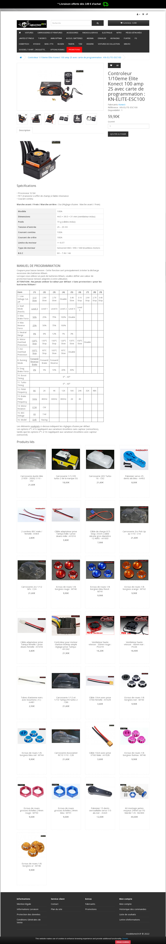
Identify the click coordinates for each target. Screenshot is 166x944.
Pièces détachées (134, 33)
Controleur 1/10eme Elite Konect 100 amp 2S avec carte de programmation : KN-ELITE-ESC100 (74, 57)
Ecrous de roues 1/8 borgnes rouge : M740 (66, 588)
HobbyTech (24, 44)
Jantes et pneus (26, 38)
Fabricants (90, 903)
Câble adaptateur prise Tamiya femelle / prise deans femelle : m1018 (32, 644)
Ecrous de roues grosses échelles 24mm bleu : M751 (66, 810)
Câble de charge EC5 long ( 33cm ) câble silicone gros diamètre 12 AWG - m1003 (100, 535)
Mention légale (24, 903)
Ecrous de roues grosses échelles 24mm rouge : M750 (31, 810)
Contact (54, 903)
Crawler (102, 38)
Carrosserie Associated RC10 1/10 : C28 (66, 754)
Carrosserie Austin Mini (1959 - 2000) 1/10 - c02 (32, 478)
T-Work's (42, 38)
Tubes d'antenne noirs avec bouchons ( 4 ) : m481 (32, 700)
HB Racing (115, 38)
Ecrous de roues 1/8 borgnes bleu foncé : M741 (100, 589)
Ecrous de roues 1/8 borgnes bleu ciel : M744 (32, 754)
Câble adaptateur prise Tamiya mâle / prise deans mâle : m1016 (66, 533)
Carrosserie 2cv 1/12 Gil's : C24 (31, 588)
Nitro (119, 33)
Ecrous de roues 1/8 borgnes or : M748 (32, 864)
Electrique (107, 33)
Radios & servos (90, 33)
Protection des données (28, 914)
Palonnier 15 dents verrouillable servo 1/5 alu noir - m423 (100, 810)
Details (125, 939)
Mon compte (125, 903)
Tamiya (71, 44)
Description (24, 130)
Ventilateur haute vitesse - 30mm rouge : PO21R (100, 644)
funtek (127, 38)
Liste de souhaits (127, 914)
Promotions (74, 50)
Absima (90, 38)
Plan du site (56, 909)
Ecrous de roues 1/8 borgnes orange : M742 (134, 588)
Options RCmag (57, 50)
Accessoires (72, 33)
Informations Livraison (27, 909)
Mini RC (127, 44)
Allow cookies (123, 942)
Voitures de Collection (109, 44)
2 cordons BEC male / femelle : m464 (31, 532)
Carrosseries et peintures (50, 33)
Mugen (61, 44)
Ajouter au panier (118, 134)
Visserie (90, 44)
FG (136, 38)
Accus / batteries (74, 38)
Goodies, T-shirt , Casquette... (32, 50)
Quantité (111, 121)
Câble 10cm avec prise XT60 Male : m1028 (100, 754)
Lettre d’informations (129, 919)
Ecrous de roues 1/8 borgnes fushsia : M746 (134, 754)
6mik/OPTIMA (56, 38)
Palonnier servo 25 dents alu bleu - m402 (134, 477)
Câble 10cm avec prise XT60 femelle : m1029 (100, 698)
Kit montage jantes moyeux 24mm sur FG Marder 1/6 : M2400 (134, 810)
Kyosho (36, 44)
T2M (80, 44)
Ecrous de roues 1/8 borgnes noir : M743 (134, 698)
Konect (121, 104)
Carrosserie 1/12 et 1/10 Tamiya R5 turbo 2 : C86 (66, 700)
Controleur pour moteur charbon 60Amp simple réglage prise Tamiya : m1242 (65, 646)
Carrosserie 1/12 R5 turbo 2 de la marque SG (66, 477)
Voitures (29, 33)
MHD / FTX (49, 44)
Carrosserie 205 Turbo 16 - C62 (100, 477)
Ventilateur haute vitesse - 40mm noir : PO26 (134, 644)
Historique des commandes (132, 909)
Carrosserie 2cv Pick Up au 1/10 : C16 (134, 532)
